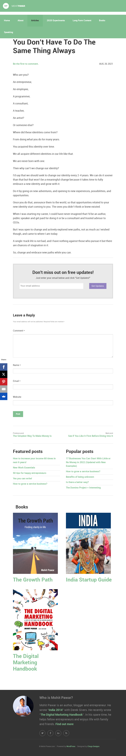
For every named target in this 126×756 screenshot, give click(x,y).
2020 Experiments (56, 20)
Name (17, 365)
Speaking (8, 32)
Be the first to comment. (26, 64)
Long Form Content (82, 20)
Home (7, 20)
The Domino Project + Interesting (83, 488)
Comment (19, 331)
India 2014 (55, 710)
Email (16, 381)
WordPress (71, 746)
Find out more (64, 724)
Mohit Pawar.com (14, 6)
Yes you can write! (22, 478)
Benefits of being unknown (80, 477)
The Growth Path (33, 580)
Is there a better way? (77, 482)
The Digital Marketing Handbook (26, 663)
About (20, 20)
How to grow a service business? (30, 484)
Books (102, 20)
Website (17, 397)
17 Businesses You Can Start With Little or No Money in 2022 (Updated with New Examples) (88, 462)
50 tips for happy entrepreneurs (29, 473)
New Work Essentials (24, 467)
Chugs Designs (93, 746)
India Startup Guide (89, 580)
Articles (35, 20)
